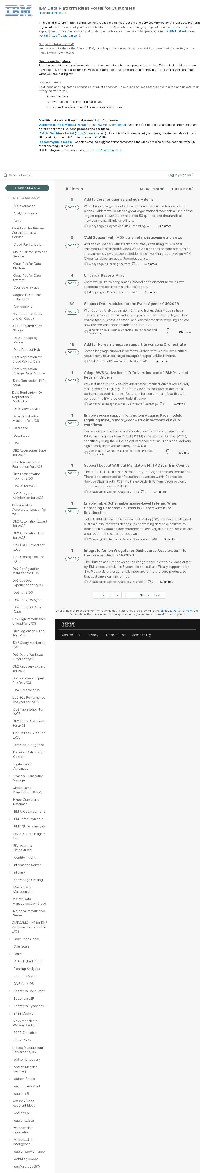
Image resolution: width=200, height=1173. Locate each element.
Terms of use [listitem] (115, 635)
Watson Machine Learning (123, 450)
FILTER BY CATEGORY (23, 198)
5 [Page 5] (125, 595)
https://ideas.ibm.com (64, 35)
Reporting (138, 226)
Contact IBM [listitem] (71, 635)
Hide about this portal (53, 12)
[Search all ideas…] (29, 175)
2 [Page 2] (103, 595)
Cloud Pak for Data (130, 404)
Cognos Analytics (118, 226)
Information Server (119, 539)
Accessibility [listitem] (141, 635)
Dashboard (139, 581)
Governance (142, 539)
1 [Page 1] (96, 595)
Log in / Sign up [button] (180, 175)
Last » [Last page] (158, 595)
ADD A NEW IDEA (27, 188)
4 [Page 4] (118, 595)
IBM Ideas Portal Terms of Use (179, 610)
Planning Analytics (118, 264)
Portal (135, 491)
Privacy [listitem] (93, 635)
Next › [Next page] (144, 595)
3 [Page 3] (110, 595)
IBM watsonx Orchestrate (125, 361)
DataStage (151, 404)
